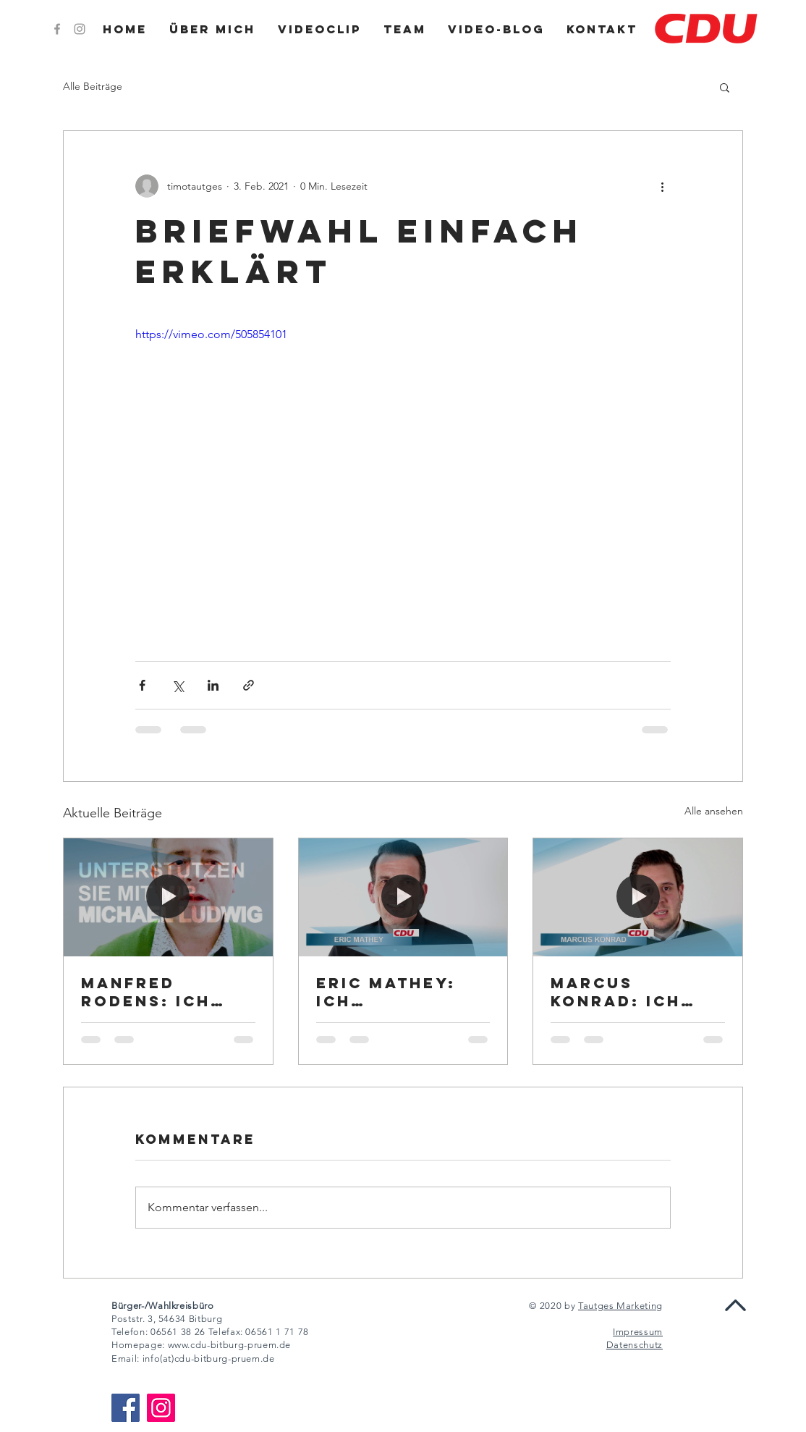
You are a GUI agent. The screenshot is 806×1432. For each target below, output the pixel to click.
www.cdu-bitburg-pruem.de (230, 1344)
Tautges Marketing (620, 1305)
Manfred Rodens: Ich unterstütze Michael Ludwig (168, 992)
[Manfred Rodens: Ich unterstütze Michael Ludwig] (168, 897)
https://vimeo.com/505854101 (211, 334)
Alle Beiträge (92, 86)
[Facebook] (125, 1408)
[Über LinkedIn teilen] (213, 685)
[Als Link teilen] (248, 685)
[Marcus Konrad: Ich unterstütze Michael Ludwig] (637, 897)
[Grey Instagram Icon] (79, 29)
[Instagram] (161, 1408)
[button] (724, 87)
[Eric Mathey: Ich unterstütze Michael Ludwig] (403, 897)
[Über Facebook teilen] (142, 685)
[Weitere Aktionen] (662, 186)
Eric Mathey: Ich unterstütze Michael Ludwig (403, 992)
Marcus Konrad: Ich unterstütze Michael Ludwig (637, 992)
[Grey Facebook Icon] (57, 29)
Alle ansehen (713, 810)
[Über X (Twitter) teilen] (177, 685)
